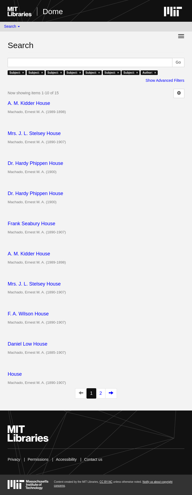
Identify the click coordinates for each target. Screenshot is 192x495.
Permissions (38, 459)
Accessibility (66, 459)
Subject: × (17, 72)
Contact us (93, 459)
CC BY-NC (106, 481)
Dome (53, 11)
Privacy (14, 459)
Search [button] (12, 26)
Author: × (149, 72)
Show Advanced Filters (164, 80)
